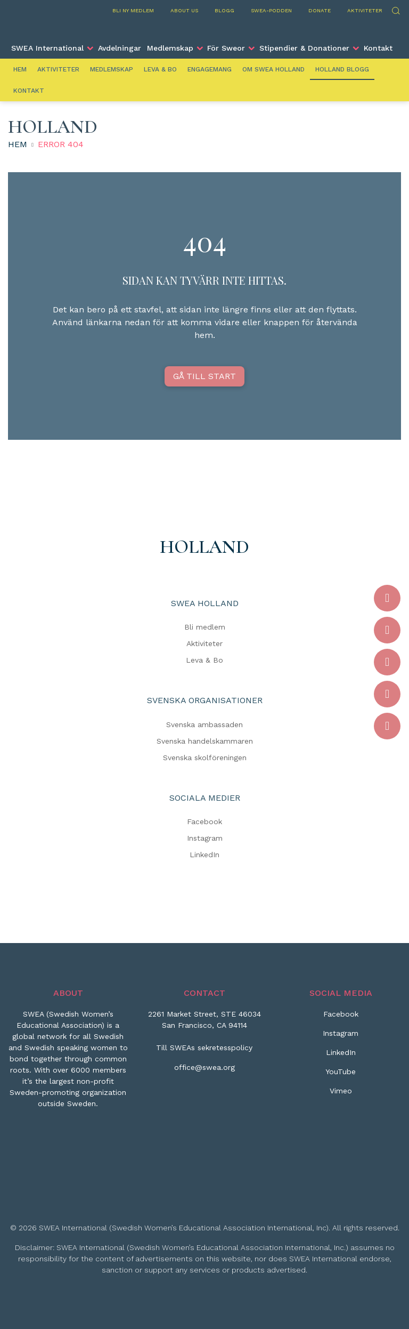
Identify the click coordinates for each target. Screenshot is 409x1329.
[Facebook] (340, 1018)
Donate (319, 10)
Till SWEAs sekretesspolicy (204, 1047)
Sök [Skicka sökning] (395, 9)
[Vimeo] (341, 1095)
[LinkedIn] (341, 1056)
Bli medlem (204, 627)
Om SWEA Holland (273, 69)
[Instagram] (340, 1037)
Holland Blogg (342, 69)
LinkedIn (204, 854)
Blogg (224, 10)
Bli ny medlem (133, 10)
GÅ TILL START (204, 376)
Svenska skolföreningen (205, 757)
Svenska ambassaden (204, 724)
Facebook (204, 821)
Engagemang (209, 69)
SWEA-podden (271, 10)
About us (184, 10)
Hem (20, 69)
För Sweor (226, 48)
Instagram (205, 838)
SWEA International (47, 48)
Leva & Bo (160, 69)
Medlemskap (170, 48)
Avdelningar (119, 48)
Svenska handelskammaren (205, 741)
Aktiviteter (364, 10)
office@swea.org (204, 1067)
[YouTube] (340, 1075)
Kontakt (378, 48)
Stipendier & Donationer (304, 48)
